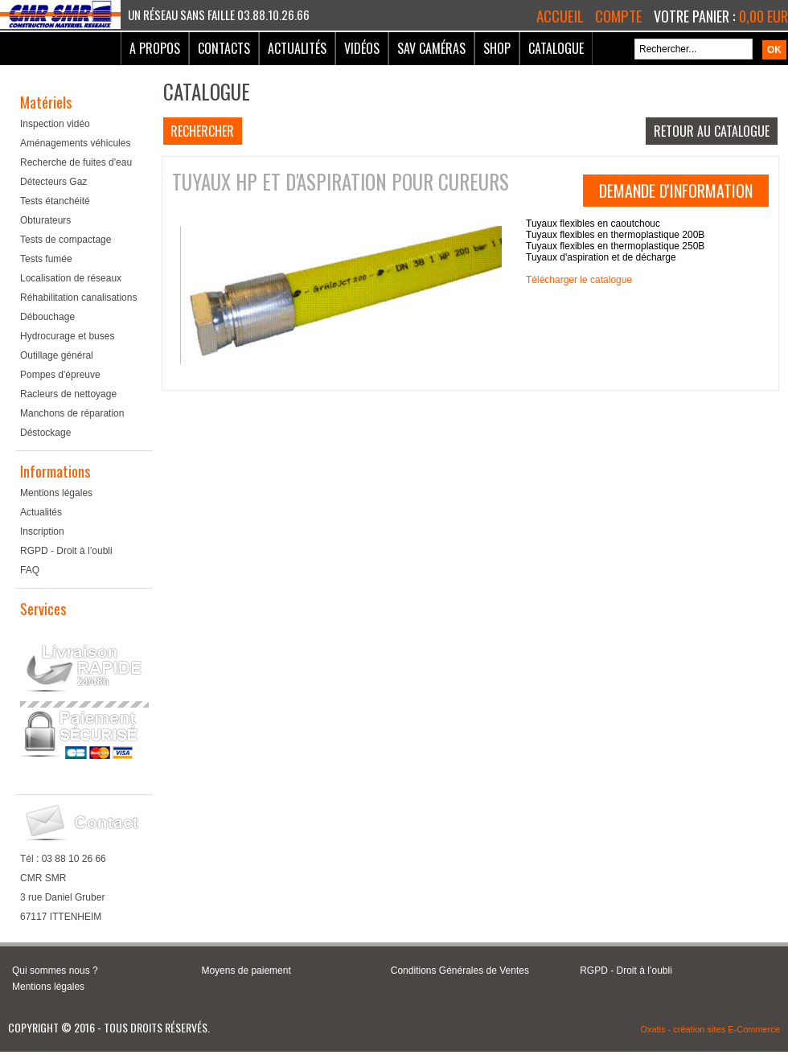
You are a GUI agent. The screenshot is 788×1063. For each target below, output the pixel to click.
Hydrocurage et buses (67, 336)
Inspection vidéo (55, 123)
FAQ (29, 570)
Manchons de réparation (72, 413)
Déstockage (45, 432)
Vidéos (362, 48)
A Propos (154, 48)
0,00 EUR (763, 16)
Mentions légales (56, 493)
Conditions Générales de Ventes (460, 970)
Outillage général (56, 355)
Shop (497, 48)
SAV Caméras (431, 48)
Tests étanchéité (55, 201)
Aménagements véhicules (75, 143)
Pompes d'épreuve (60, 374)
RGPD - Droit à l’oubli (66, 550)
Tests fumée (46, 259)
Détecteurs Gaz (53, 181)
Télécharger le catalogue (579, 279)
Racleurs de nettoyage (68, 394)
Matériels (46, 102)
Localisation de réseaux (70, 278)
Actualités (297, 48)
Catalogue (556, 48)
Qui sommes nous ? (55, 970)
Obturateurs (45, 220)
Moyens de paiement (245, 970)
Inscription (42, 531)
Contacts (224, 48)
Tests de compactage (65, 239)
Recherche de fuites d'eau (76, 162)
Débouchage (47, 316)
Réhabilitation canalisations (78, 297)
